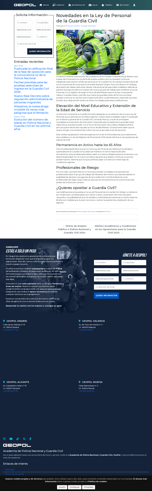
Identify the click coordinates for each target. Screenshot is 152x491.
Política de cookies (97, 481)
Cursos (58, 5)
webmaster (92, 26)
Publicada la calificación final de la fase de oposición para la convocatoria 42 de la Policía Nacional (33, 73)
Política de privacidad (14, 474)
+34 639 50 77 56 (10, 330)
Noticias (122, 5)
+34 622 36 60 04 (86, 391)
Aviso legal (9, 470)
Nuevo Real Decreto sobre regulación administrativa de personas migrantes (33, 99)
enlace (108, 211)
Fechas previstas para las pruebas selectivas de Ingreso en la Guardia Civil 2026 (31, 87)
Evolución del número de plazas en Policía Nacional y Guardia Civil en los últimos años (32, 124)
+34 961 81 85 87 (86, 330)
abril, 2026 (18, 66)
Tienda (107, 5)
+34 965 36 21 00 (10, 391)
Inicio (44, 5)
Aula (93, 5)
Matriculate (77, 5)
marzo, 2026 (19, 117)
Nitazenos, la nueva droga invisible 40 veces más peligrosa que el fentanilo (31, 109)
